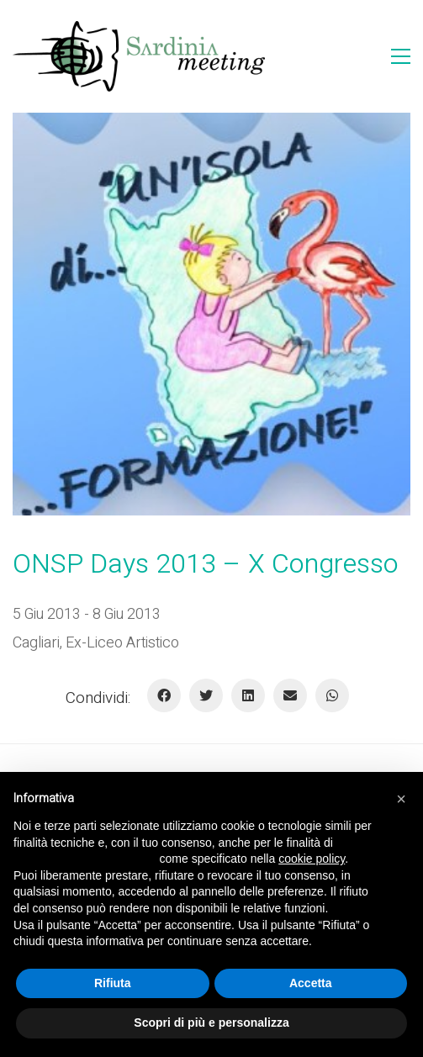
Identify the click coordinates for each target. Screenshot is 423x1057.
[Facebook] (164, 695)
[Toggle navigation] (400, 56)
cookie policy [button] (311, 858)
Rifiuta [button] (112, 983)
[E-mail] (290, 695)
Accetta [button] (310, 983)
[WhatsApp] (332, 695)
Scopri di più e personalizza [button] (211, 1022)
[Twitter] (206, 695)
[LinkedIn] (248, 695)
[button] (401, 798)
